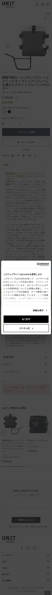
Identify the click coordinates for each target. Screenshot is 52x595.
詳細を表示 (38, 310)
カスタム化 (26, 328)
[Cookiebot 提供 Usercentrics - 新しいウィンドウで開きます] (37, 264)
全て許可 (26, 319)
